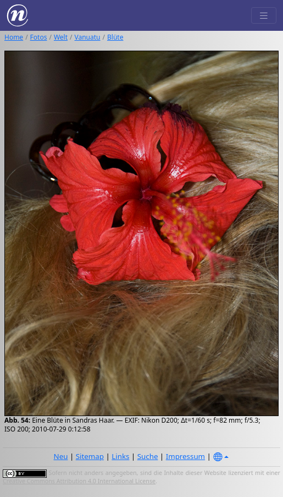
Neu (61, 456)
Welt (61, 37)
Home (13, 37)
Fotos (38, 37)
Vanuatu (88, 37)
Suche (147, 456)
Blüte (115, 37)
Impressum (185, 456)
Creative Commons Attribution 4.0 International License (79, 481)
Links (120, 456)
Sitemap (90, 456)
